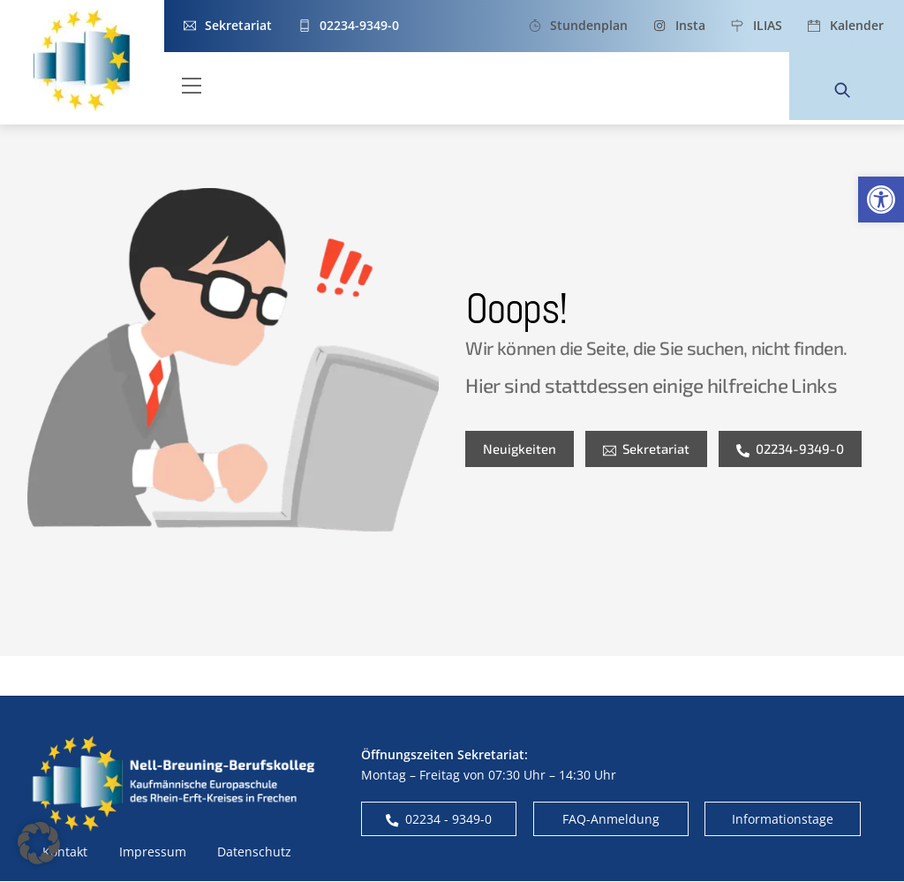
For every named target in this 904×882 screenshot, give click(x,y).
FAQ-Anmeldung (610, 819)
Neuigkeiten (519, 449)
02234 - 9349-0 (439, 819)
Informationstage (782, 819)
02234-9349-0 (790, 449)
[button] (881, 199)
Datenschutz (254, 852)
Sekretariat (646, 449)
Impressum (152, 852)
